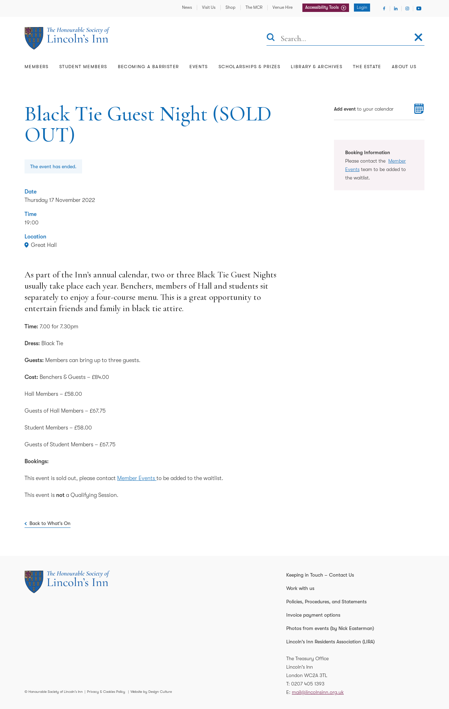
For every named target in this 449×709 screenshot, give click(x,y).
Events (198, 66)
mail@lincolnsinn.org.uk (318, 692)
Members (37, 66)
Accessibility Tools (322, 7)
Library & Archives (316, 66)
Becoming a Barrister (148, 66)
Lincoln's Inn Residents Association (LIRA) (330, 641)
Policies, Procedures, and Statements (326, 601)
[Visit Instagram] (407, 8)
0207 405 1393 (307, 684)
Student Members (83, 66)
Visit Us (208, 7)
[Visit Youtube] (418, 8)
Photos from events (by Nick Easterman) (330, 628)
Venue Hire (283, 7)
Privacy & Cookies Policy (106, 692)
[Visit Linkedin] (395, 8)
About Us (404, 66)
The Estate (367, 66)
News (187, 7)
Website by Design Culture (151, 692)
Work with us (300, 588)
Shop (230, 7)
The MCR (254, 7)
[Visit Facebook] (384, 8)
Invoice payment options (313, 615)
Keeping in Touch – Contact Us (320, 575)
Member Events (136, 478)
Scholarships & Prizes (249, 66)
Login (362, 7)
